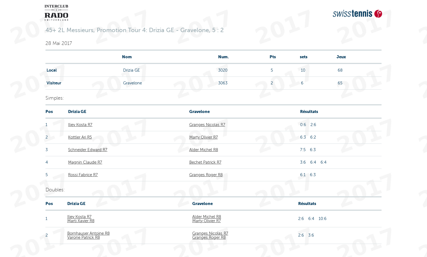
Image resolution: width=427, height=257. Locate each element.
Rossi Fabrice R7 (83, 175)
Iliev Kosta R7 (80, 125)
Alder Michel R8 (203, 150)
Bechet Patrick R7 (205, 162)
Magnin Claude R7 (85, 162)
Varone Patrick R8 (83, 237)
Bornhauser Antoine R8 (88, 233)
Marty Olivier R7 (203, 137)
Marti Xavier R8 (80, 221)
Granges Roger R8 (206, 175)
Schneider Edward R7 (87, 150)
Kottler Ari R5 (80, 137)
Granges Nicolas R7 (207, 125)
